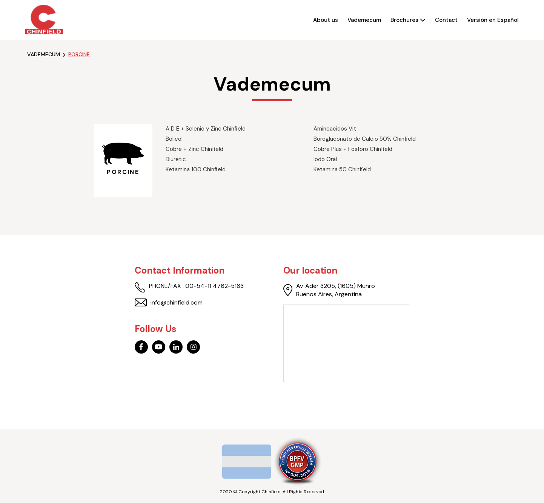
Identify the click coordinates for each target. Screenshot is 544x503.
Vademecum (364, 20)
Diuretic (176, 159)
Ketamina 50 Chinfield (342, 169)
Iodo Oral (325, 159)
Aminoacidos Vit (334, 128)
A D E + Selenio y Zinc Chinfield (206, 128)
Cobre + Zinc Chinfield (194, 149)
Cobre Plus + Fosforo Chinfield (352, 149)
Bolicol (174, 139)
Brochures (408, 20)
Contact (446, 20)
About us (325, 20)
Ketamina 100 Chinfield (196, 169)
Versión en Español (493, 20)
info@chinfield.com (169, 302)
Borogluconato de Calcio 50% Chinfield (364, 139)
